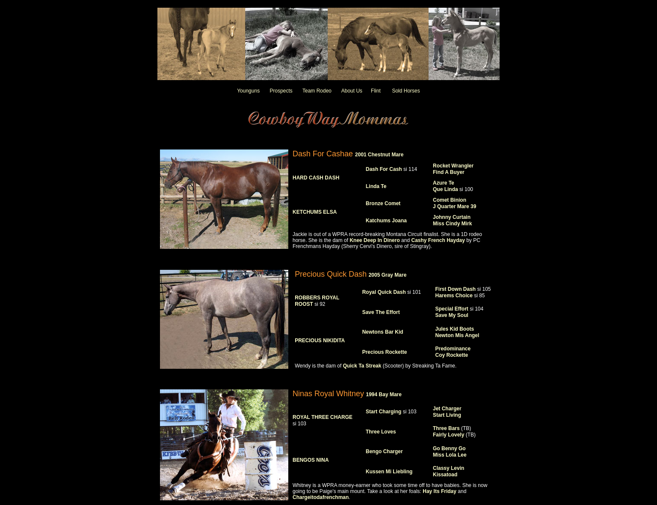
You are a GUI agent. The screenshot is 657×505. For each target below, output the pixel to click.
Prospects (280, 91)
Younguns (248, 91)
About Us (351, 91)
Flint (376, 91)
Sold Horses (406, 91)
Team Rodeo (316, 91)
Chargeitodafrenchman (321, 497)
